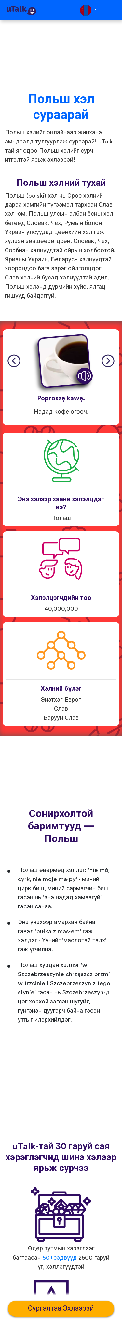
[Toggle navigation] (112, 10)
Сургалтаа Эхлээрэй (61, 1308)
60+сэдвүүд (59, 1258)
